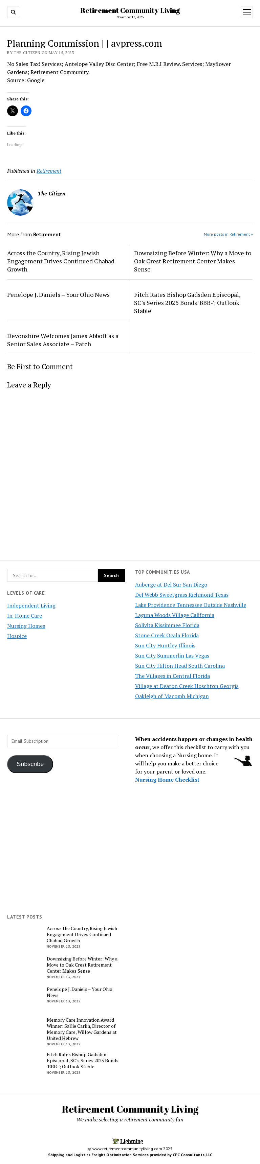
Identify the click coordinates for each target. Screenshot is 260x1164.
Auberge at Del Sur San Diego (171, 584)
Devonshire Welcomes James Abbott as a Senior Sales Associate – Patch (62, 340)
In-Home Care (24, 615)
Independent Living (31, 605)
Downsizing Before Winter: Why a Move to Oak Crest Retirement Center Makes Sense (192, 261)
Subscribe (30, 764)
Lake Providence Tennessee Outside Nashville (190, 605)
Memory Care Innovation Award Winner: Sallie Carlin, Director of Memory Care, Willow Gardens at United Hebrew (82, 1029)
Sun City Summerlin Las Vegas (172, 655)
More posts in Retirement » (228, 234)
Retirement (49, 170)
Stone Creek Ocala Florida (167, 635)
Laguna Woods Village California (174, 615)
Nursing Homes (26, 625)
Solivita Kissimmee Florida (167, 625)
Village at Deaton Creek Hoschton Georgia (187, 686)
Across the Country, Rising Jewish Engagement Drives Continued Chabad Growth (60, 261)
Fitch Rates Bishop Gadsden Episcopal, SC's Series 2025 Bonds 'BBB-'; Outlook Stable (187, 302)
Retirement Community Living (130, 10)
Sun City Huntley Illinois (165, 645)
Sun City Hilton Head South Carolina (180, 665)
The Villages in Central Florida (172, 676)
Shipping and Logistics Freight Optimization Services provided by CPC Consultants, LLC (130, 1154)
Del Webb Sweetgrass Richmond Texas (182, 594)
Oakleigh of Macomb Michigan (172, 696)
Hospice (17, 636)
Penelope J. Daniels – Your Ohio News (58, 294)
